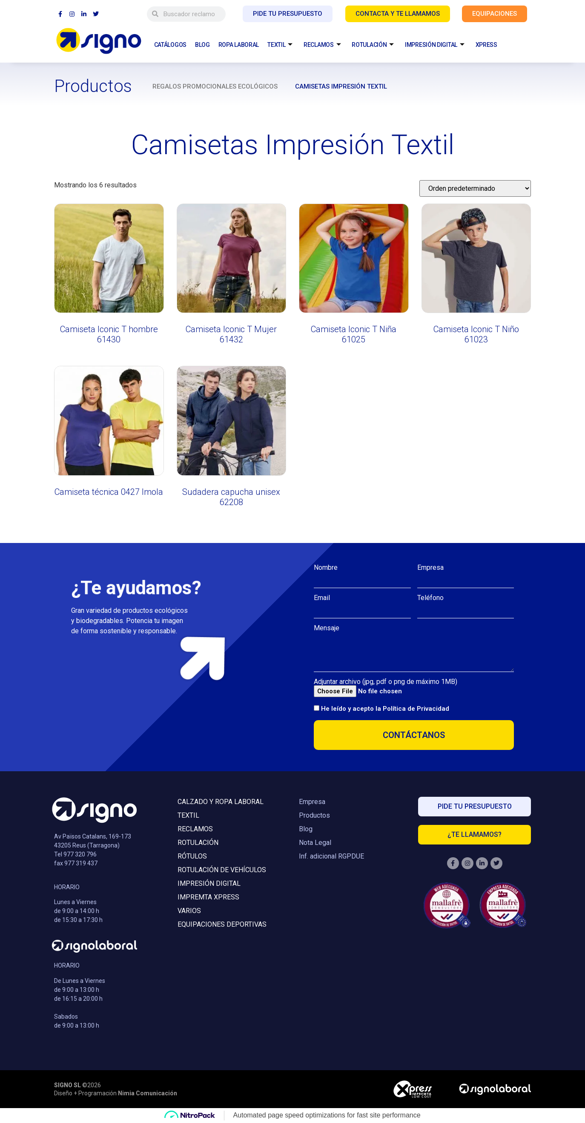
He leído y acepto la (385, 708)
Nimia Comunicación (147, 1093)
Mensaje (326, 628)
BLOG (202, 44)
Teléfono (430, 598)
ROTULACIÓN (373, 45)
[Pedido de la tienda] (475, 188)
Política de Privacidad (416, 708)
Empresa (430, 567)
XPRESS (486, 44)
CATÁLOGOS (170, 44)
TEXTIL (279, 45)
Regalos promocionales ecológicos (215, 86)
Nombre (326, 567)
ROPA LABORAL (238, 44)
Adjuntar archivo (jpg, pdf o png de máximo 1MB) (385, 681)
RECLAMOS (322, 45)
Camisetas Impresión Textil (341, 86)
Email (322, 598)
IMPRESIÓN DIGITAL (435, 45)
